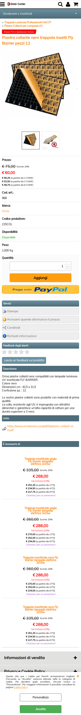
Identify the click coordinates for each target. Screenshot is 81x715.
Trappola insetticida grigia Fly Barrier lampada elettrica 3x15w (40, 511)
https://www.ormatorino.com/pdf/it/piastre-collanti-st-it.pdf (40, 428)
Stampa (12, 311)
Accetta (41, 709)
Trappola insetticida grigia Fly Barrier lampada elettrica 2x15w (40, 461)
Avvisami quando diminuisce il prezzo (33, 319)
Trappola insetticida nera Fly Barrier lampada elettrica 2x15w (40, 610)
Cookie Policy (20, 687)
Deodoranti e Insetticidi (17, 13)
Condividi (13, 327)
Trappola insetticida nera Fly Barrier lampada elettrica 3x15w (40, 560)
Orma (5, 211)
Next (76, 88)
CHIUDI (77, 676)
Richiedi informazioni (22, 336)
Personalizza (40, 697)
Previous (4, 88)
